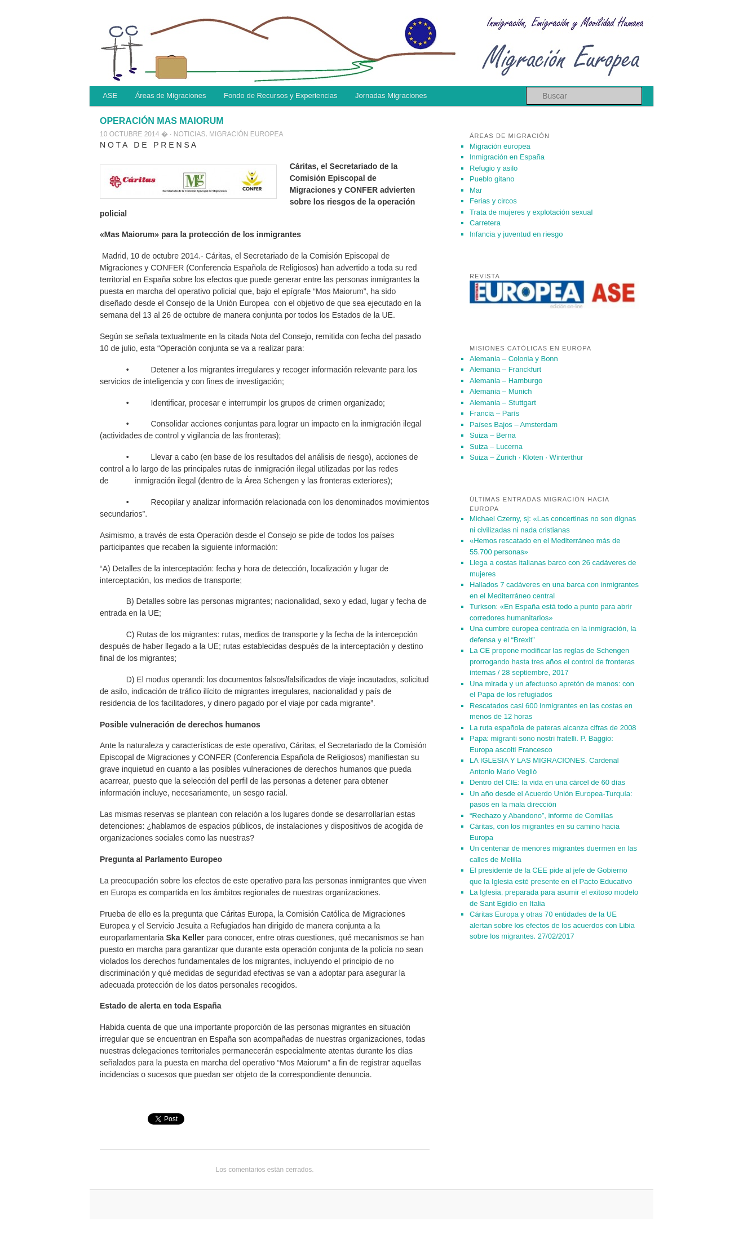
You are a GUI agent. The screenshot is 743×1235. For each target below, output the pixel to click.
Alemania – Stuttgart (503, 402)
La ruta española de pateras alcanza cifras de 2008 (553, 727)
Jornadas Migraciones (391, 95)
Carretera (485, 223)
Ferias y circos (493, 201)
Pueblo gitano (492, 179)
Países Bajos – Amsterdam (514, 424)
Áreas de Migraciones (170, 95)
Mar (476, 190)
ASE (110, 95)
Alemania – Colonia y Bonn (514, 358)
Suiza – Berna (493, 435)
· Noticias (187, 134)
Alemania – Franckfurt (505, 369)
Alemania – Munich (501, 391)
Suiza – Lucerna (496, 446)
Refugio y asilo (494, 168)
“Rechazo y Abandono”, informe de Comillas (541, 815)
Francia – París (494, 413)
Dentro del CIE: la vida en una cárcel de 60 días (547, 782)
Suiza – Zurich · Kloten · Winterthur (526, 457)
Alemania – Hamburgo (506, 380)
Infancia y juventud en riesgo (516, 234)
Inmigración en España (507, 157)
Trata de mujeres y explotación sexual (531, 212)
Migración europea (246, 134)
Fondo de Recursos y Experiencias (281, 95)
